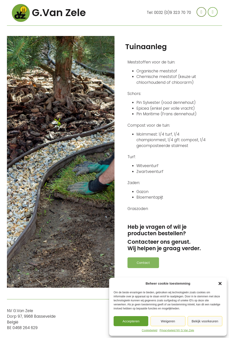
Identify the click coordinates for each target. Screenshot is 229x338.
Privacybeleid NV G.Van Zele (176, 330)
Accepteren (131, 321)
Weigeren (168, 321)
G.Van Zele (59, 13)
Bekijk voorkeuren (205, 321)
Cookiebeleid (149, 330)
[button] (220, 283)
